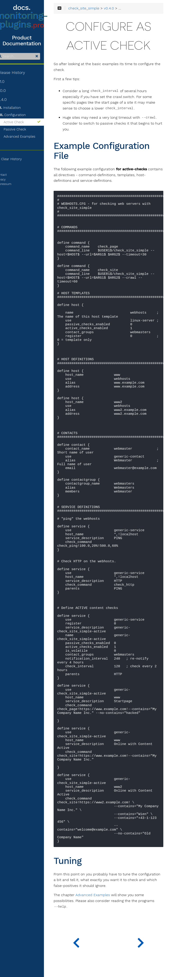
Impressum (11, 184)
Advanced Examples (27, 136)
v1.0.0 (9, 90)
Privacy (9, 179)
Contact (9, 174)
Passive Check (22, 129)
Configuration (21, 115)
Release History (18, 72)
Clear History (17, 159)
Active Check (29, 122)
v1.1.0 (8, 81)
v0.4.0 (9, 99)
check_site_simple (92, 9)
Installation (18, 108)
